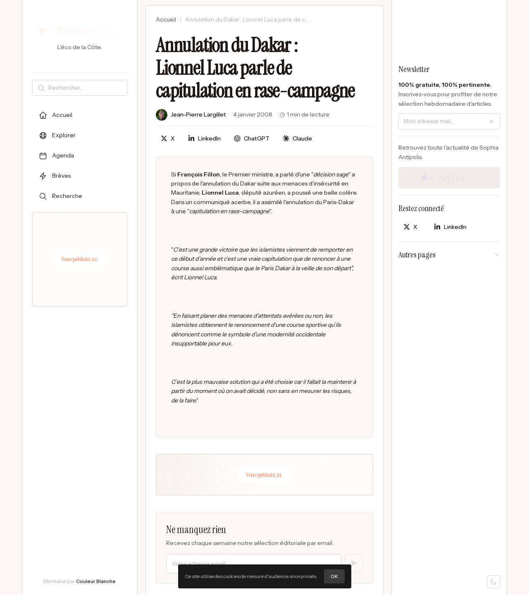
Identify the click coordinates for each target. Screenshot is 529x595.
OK (334, 576)
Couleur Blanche (96, 581)
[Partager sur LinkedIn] (204, 138)
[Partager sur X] (168, 138)
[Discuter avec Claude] (297, 138)
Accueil (166, 19)
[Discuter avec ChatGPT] (251, 138)
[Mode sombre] (493, 581)
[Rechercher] (86, 87)
